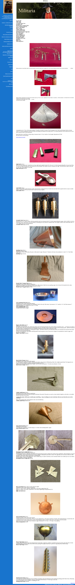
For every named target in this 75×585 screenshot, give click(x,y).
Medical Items (10, 57)
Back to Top (73, 583)
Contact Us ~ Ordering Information (7, 22)
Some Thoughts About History (8, 76)
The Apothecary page (9, 86)
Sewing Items (10, 64)
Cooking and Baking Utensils (8, 41)
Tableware (11, 66)
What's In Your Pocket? (9, 73)
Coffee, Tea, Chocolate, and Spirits (7, 36)
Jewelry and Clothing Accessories (7, 46)
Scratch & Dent (10, 80)
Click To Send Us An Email (20, 137)
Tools (12, 69)
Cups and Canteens (9, 32)
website (60, 584)
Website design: (68, 584)
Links (12, 78)
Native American (10, 50)
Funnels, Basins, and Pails (8, 39)
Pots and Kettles (10, 62)
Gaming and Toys (10, 43)
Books (12, 29)
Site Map (11, 27)
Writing (11, 71)
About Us (11, 20)
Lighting (11, 48)
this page (55, 584)
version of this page (49, 584)
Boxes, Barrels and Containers (8, 34)
